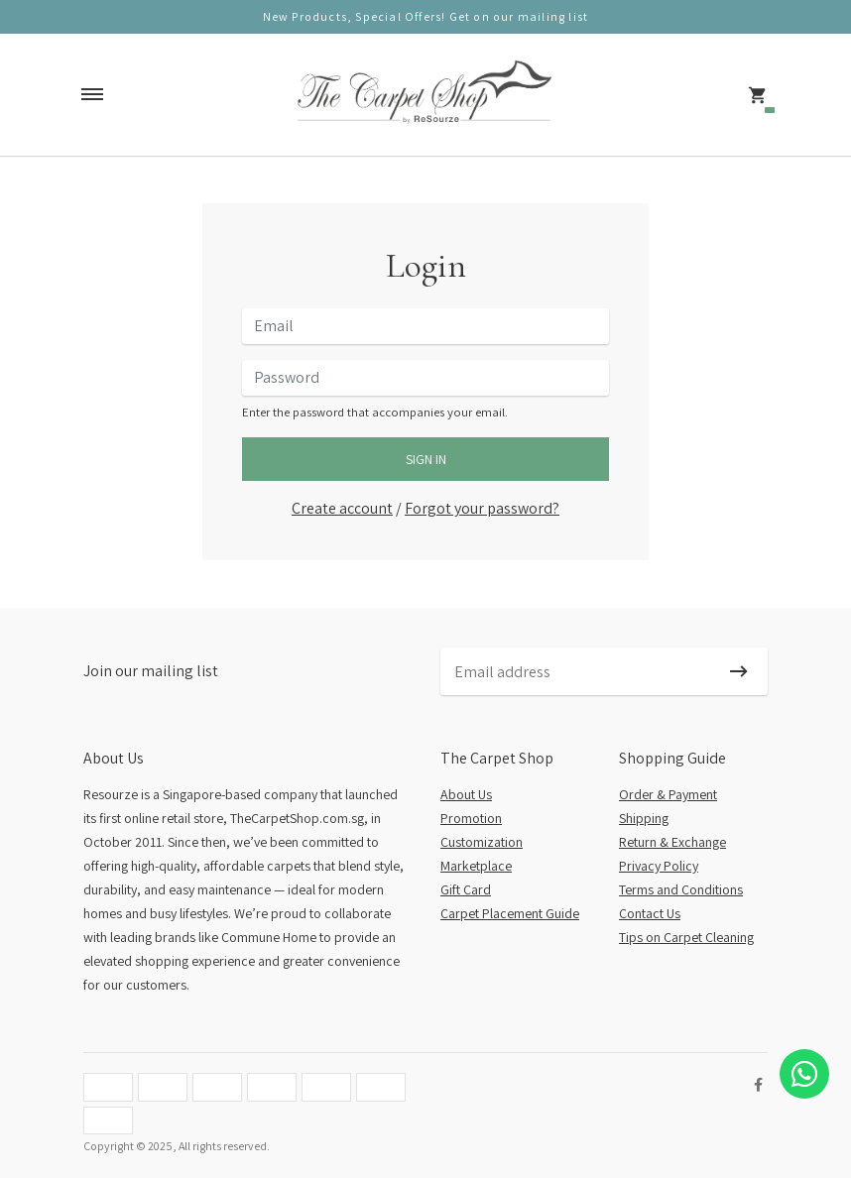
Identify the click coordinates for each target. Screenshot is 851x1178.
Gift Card (465, 889)
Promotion (471, 818)
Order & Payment (668, 794)
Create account (342, 508)
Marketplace (476, 866)
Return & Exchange (672, 842)
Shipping (644, 818)
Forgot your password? (482, 508)
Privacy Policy (658, 866)
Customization (481, 842)
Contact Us (649, 913)
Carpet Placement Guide (509, 913)
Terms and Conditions (681, 889)
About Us (466, 794)
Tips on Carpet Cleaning (686, 937)
